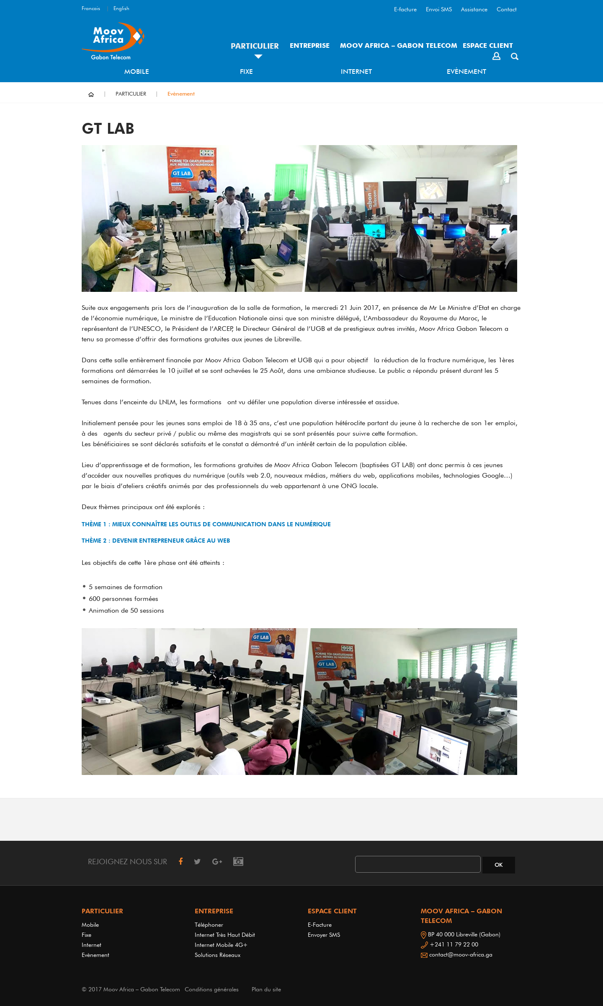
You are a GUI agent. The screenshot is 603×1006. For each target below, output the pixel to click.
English (121, 8)
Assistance (474, 9)
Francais (91, 8)
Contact (507, 9)
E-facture (405, 9)
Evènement (466, 71)
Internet (356, 71)
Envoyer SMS (324, 934)
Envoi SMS (439, 9)
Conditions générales (212, 989)
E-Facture (320, 924)
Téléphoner (209, 924)
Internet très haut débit (225, 934)
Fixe (246, 71)
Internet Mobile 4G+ (221, 944)
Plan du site (266, 989)
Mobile (136, 71)
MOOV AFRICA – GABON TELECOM (398, 45)
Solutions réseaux (217, 954)
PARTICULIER (255, 46)
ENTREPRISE (310, 45)
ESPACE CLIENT (488, 45)
